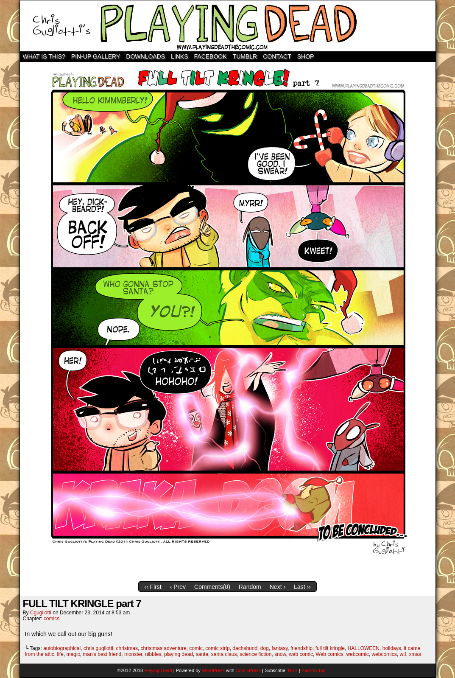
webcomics (383, 654)
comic (195, 648)
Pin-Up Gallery (95, 56)
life (60, 654)
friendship (301, 648)
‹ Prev (178, 586)
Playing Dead (227, 25)
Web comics (329, 654)
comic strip (217, 648)
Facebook (210, 56)
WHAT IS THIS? (44, 56)
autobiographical (62, 648)
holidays (391, 648)
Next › (277, 586)
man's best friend (102, 654)
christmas (127, 648)
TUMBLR (245, 56)
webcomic (357, 654)
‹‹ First (152, 586)
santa (202, 654)
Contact (277, 56)
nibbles (153, 654)
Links (179, 56)
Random (250, 586)
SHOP (305, 56)
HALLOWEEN (364, 648)
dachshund (244, 648)
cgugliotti (40, 613)
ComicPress (248, 670)
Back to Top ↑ (315, 670)
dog (264, 648)
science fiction (255, 654)
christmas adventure (164, 648)
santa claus (224, 654)
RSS (293, 670)
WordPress (213, 670)
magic (73, 654)
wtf (402, 654)
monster (133, 654)
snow (280, 654)
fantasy (279, 648)
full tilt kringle (330, 648)
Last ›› (302, 586)
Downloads (145, 56)
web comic (301, 654)
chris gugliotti (98, 648)
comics (51, 619)
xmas (415, 654)
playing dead (178, 654)
